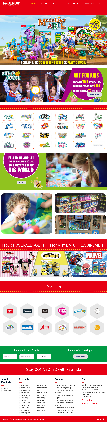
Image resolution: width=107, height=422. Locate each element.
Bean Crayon (25, 410)
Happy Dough (25, 390)
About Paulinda (6, 381)
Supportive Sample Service (65, 400)
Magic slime (25, 393)
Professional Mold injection (65, 408)
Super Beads (41, 395)
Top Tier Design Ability (63, 388)
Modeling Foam (42, 385)
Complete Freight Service (64, 410)
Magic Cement (25, 405)
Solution (59, 379)
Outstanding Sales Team (64, 413)
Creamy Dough (42, 393)
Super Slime (41, 390)
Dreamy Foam (25, 388)
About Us (6, 388)
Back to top (99, 419)
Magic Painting (25, 395)
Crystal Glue (41, 408)
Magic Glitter (41, 410)
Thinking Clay (25, 403)
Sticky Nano (41, 400)
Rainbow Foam (42, 388)
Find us (86, 379)
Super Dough (25, 385)
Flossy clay (24, 400)
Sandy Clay (41, 403)
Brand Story (7, 391)
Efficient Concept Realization (65, 385)
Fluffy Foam (25, 408)
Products (24, 379)
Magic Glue (41, 405)
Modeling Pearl (26, 413)
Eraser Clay (24, 398)
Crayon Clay (41, 398)
